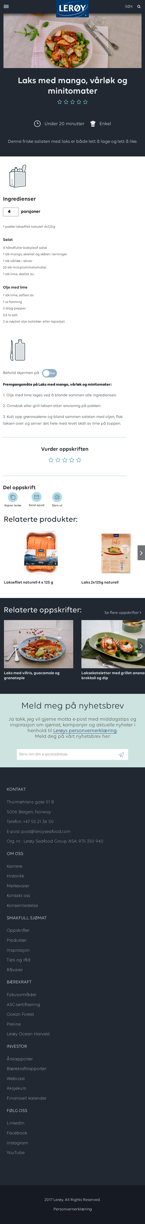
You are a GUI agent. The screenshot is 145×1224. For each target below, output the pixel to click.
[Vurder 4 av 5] (71, 460)
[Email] (67, 754)
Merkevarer (18, 886)
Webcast (16, 1078)
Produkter (16, 940)
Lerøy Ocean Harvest (28, 1034)
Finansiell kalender (27, 1098)
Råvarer (15, 970)
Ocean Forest (20, 1014)
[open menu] (6, 7)
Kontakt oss (18, 895)
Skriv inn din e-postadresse (41, 747)
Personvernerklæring (72, 1209)
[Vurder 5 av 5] (78, 460)
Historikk (15, 876)
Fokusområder (21, 995)
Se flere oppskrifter (121, 613)
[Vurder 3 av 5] (64, 460)
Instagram (17, 1143)
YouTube (15, 1152)
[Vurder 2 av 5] (57, 460)
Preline (14, 1024)
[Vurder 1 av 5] (51, 460)
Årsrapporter (20, 1059)
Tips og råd (18, 960)
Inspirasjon (18, 950)
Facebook (17, 1133)
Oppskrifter (18, 930)
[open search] (133, 7)
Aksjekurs (16, 1088)
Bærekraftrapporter (26, 1069)
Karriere (14, 866)
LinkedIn (15, 1123)
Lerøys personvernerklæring (85, 730)
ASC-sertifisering (23, 1004)
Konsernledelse (22, 905)
